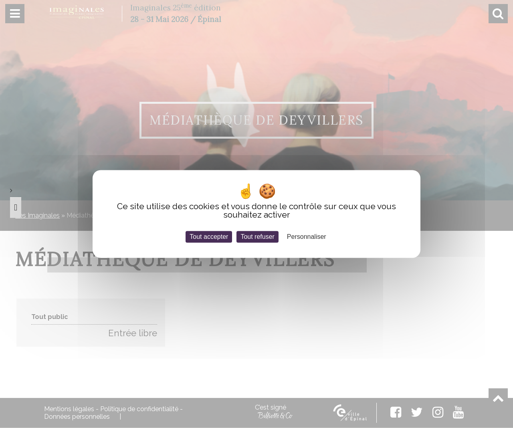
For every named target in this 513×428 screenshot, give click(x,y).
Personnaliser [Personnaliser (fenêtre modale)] (306, 236)
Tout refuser (257, 236)
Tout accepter (209, 236)
